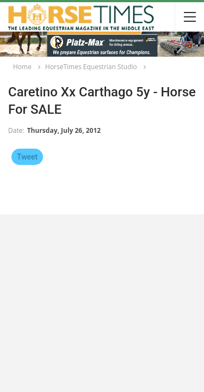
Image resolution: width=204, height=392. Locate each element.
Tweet (27, 156)
